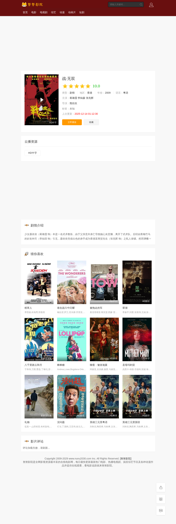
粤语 (125, 92)
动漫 (62, 12)
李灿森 (81, 97)
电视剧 (43, 12)
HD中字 (32, 152)
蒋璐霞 (73, 97)
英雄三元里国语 (131, 422)
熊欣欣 (73, 103)
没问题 (61, 422)
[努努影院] (125, 458)
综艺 (53, 12)
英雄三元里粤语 (98, 422)
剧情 (72, 92)
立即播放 (72, 122)
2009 (107, 92)
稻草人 (28, 307)
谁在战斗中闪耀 (66, 307)
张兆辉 (89, 97)
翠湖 (124, 307)
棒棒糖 (61, 364)
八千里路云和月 (33, 364)
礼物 (27, 422)
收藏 (91, 122)
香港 (89, 92)
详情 (147, 238)
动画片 (72, 12)
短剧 (81, 12)
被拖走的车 (96, 307)
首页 (25, 12)
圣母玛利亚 (128, 364)
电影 (33, 12)
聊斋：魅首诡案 (98, 364)
